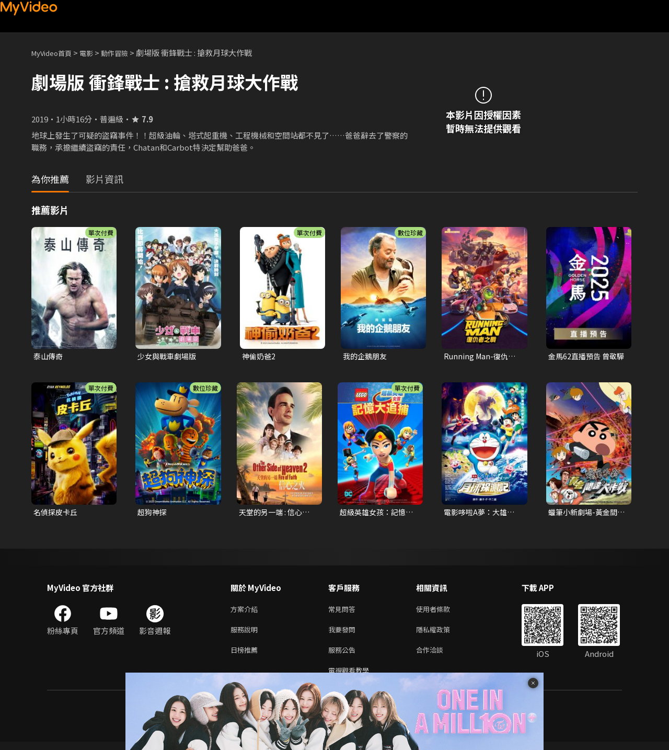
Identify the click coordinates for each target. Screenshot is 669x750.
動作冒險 (126, 52)
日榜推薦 (246, 655)
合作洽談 (438, 655)
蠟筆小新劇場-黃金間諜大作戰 (585, 513)
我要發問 (344, 633)
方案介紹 (246, 611)
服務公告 (344, 655)
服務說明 (246, 633)
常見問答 (344, 611)
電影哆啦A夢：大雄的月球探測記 (481, 513)
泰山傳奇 (49, 356)
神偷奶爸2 (260, 356)
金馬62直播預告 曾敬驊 (584, 356)
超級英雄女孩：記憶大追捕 (375, 513)
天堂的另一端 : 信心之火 (276, 513)
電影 (94, 52)
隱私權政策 (442, 633)
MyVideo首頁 (55, 52)
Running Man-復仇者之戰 (481, 356)
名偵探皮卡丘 (56, 513)
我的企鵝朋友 (366, 356)
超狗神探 (153, 513)
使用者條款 (442, 611)
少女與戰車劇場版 (168, 356)
